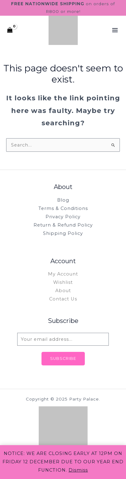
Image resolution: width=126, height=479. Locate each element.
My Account (63, 274)
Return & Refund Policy (63, 225)
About (63, 290)
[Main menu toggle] (114, 30)
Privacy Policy (63, 216)
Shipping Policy (63, 233)
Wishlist (63, 282)
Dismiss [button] (78, 470)
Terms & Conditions (63, 208)
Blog (63, 200)
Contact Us (63, 299)
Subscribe (63, 358)
